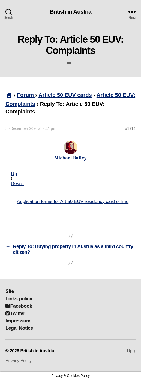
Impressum (18, 320)
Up (14, 174)
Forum (26, 95)
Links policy (18, 298)
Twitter (15, 313)
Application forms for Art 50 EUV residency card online (72, 201)
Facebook (18, 306)
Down (17, 183)
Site (9, 291)
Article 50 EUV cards (65, 95)
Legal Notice (19, 328)
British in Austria (70, 11)
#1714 (130, 128)
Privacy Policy (18, 360)
